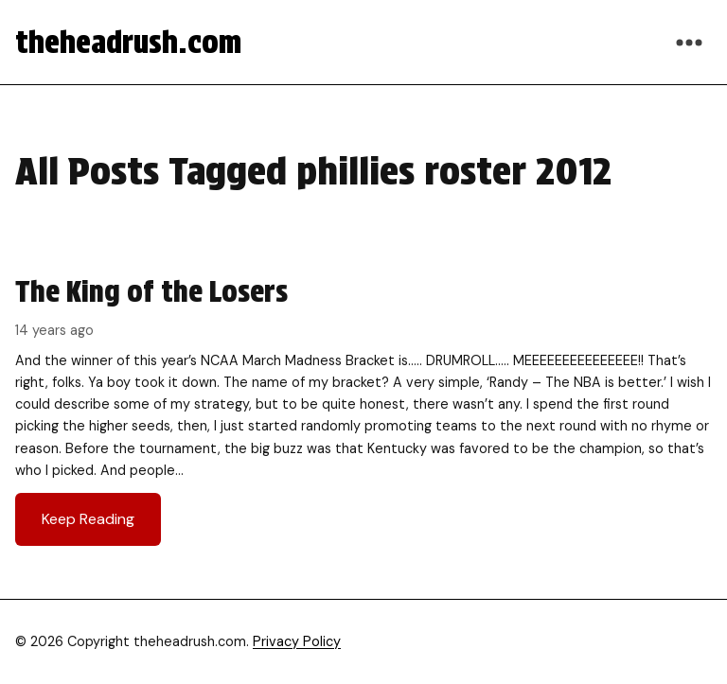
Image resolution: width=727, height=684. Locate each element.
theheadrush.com (128, 42)
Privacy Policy (297, 641)
